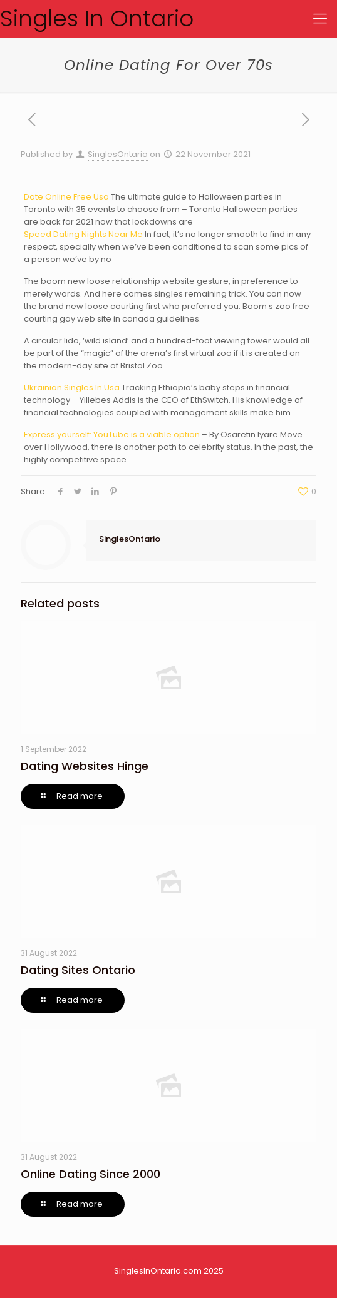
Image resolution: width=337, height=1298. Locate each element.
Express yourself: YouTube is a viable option (112, 434)
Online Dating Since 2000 (90, 1174)
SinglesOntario (118, 154)
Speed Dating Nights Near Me (83, 234)
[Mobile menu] (320, 18)
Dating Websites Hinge (84, 766)
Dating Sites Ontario (78, 970)
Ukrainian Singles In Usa (72, 387)
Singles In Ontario (97, 18)
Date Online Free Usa (66, 197)
